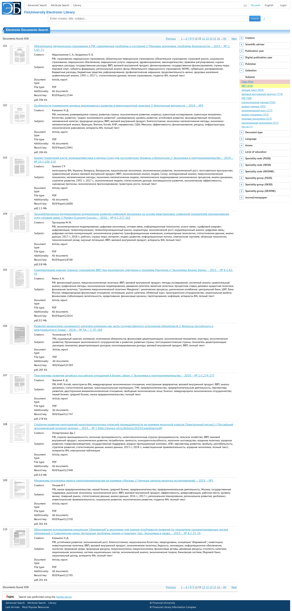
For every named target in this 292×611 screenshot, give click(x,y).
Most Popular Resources (35, 607)
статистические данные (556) (258, 102)
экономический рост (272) (257, 110)
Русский (255, 5)
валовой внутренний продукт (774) (262, 94)
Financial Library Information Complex (174, 607)
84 (224, 38)
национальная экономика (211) (260, 122)
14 (211, 38)
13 (207, 38)
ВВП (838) (247, 86)
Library (77, 5)
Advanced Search (37, 5)
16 (218, 38)
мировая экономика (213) (257, 118)
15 (214, 38)
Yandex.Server (64, 597)
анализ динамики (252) (255, 114)
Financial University (164, 602)
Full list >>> (247, 126)
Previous (171, 38)
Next (234, 38)
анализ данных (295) (254, 106)
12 (203, 38)
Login (283, 5)
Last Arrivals (13, 607)
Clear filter (247, 81)
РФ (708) (247, 98)
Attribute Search (60, 5)
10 (196, 38)
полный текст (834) (253, 90)
